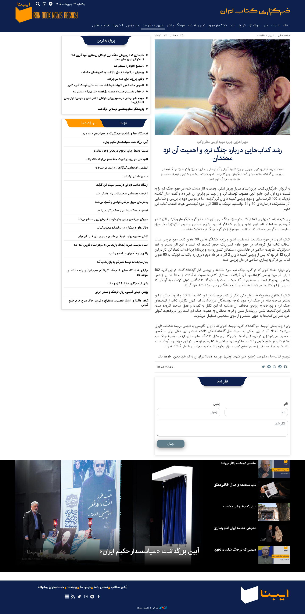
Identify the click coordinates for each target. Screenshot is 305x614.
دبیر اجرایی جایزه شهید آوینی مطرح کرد (222, 142)
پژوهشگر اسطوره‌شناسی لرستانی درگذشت (121, 109)
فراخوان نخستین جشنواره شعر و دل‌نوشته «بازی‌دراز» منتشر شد (108, 91)
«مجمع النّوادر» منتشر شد (129, 66)
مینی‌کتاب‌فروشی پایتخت (239, 506)
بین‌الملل (254, 25)
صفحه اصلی (284, 35)
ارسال (170, 444)
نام (286, 403)
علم (232, 25)
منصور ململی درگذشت (135, 176)
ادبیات (276, 25)
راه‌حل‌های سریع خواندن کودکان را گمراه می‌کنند (121, 202)
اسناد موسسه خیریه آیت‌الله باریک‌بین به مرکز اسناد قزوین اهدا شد (110, 245)
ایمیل (216, 403)
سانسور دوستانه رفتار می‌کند (238, 463)
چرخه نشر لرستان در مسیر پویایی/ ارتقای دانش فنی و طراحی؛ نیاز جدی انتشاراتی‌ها (104, 100)
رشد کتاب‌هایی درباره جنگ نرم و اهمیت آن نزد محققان (222, 154)
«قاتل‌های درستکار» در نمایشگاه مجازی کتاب (122, 227)
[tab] (123, 123)
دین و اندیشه (196, 25)
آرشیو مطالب (119, 587)
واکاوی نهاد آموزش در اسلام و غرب (128, 253)
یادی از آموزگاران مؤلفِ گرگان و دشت (127, 283)
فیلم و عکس (101, 25)
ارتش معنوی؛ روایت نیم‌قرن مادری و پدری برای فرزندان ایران (113, 236)
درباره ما (85, 587)
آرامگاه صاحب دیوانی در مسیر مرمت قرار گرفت (122, 185)
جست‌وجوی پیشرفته (51, 587)
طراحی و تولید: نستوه (152, 608)
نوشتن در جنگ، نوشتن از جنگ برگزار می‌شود (123, 210)
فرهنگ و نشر (176, 25)
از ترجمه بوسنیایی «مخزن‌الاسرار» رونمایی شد (122, 193)
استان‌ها (118, 25)
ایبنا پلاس (132, 25)
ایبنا (255, 12)
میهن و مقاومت (153, 25)
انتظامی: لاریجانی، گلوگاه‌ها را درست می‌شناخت (122, 167)
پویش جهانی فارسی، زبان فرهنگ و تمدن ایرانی (121, 292)
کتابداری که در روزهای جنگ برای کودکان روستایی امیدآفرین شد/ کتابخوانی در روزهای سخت (107, 57)
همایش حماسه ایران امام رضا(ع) (235, 528)
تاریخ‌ (242, 25)
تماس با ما (101, 587)
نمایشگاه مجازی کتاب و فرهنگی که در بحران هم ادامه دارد (115, 133)
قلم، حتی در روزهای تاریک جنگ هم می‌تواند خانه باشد (117, 159)
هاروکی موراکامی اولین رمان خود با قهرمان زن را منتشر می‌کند (112, 219)
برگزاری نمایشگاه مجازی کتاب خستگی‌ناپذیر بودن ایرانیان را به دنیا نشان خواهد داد (107, 272)
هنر (266, 25)
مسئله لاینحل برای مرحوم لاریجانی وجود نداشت (121, 150)
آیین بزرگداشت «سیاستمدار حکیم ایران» (125, 142)
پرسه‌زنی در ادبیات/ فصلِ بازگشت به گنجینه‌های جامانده (112, 72)
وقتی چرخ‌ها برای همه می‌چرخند (125, 79)
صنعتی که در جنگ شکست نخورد (235, 550)
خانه (285, 25)
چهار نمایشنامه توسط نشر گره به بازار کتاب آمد (122, 262)
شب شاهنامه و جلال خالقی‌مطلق (235, 485)
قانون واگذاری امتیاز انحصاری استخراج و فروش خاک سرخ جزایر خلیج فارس (108, 302)
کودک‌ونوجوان (218, 25)
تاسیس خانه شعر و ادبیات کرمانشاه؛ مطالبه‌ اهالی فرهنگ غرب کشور (106, 85)
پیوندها (72, 587)
